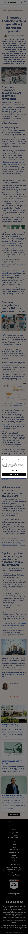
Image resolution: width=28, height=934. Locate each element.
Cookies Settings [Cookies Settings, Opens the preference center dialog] (14, 470)
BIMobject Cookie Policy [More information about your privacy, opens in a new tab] (8, 466)
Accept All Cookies (14, 474)
